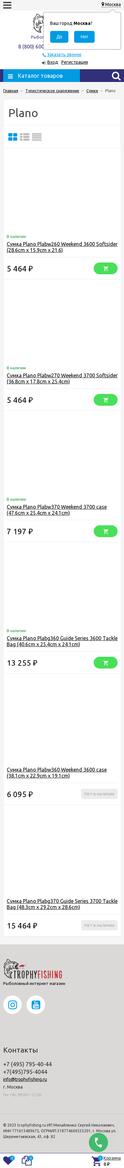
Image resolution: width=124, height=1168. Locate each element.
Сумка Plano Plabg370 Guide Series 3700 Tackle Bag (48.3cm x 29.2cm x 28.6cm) (62, 904)
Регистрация (74, 62)
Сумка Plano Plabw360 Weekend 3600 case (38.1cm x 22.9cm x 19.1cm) (57, 773)
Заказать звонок (64, 54)
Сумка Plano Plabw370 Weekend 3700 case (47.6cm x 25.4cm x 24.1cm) (57, 510)
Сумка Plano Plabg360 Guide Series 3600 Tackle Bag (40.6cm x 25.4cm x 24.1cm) (62, 641)
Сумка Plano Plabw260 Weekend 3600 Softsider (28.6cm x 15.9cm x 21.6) (62, 247)
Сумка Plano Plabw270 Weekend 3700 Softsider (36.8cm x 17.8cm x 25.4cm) (62, 378)
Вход (52, 62)
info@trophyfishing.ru (25, 1079)
